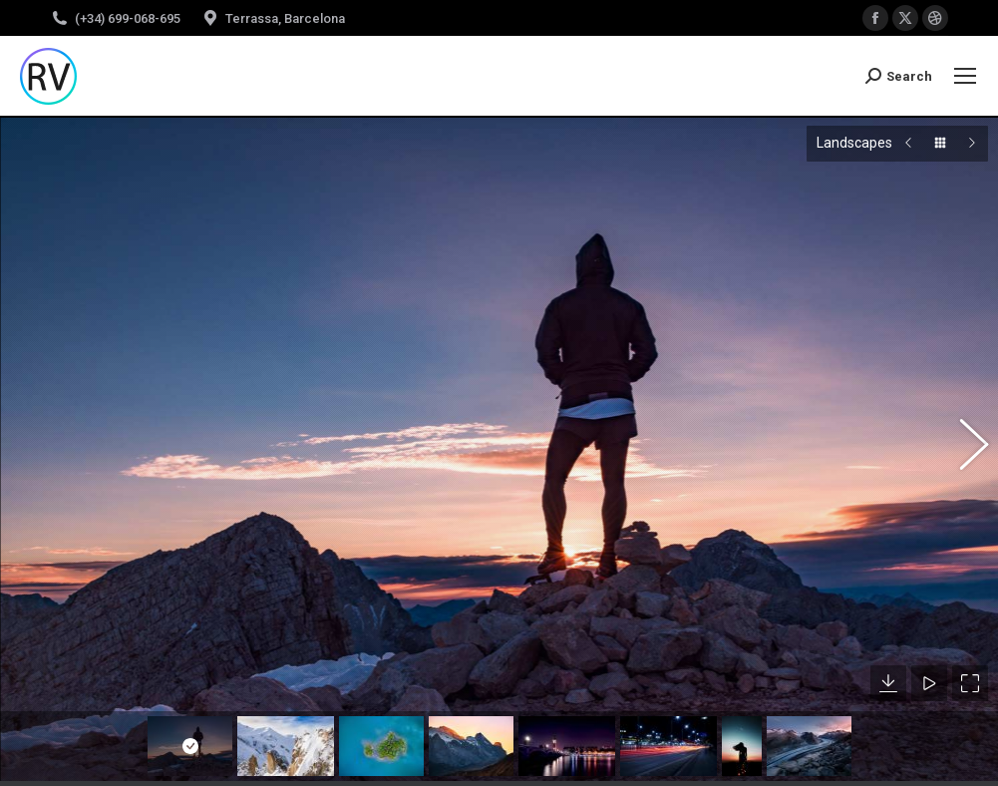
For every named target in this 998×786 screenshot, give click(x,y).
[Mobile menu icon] (965, 76)
